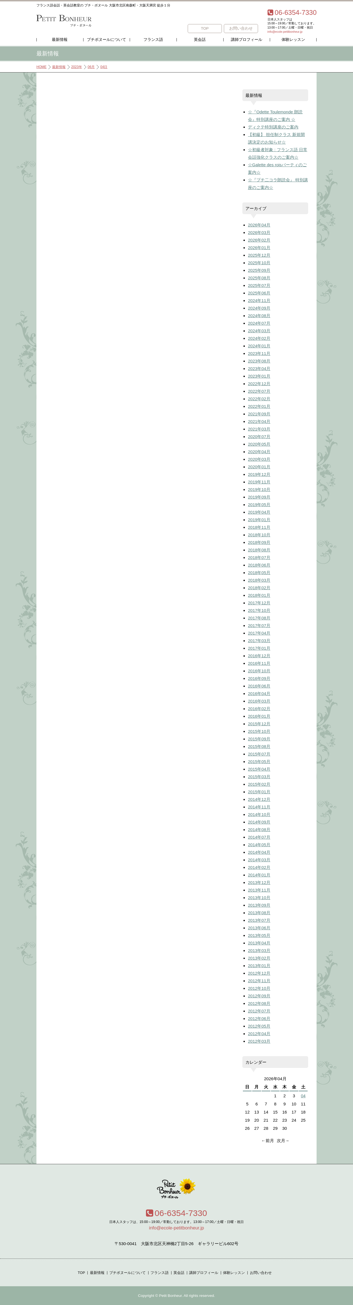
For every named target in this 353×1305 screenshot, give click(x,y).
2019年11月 (259, 482)
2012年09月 (259, 995)
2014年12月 (259, 799)
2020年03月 (259, 459)
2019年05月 (259, 504)
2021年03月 (259, 429)
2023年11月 (259, 353)
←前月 (267, 1140)
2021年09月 (259, 413)
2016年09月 (259, 678)
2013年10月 (259, 897)
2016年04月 (259, 693)
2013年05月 (259, 935)
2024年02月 (259, 338)
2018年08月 (259, 550)
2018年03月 (259, 580)
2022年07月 (259, 391)
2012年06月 (259, 1018)
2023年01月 (259, 376)
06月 (91, 67)
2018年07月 (259, 557)
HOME (41, 67)
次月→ (283, 1140)
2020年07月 (259, 436)
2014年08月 (259, 829)
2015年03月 (259, 776)
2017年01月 (259, 648)
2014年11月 (259, 806)
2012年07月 (259, 1011)
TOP (205, 28)
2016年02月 (259, 708)
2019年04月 (259, 512)
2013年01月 (259, 965)
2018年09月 (259, 542)
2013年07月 (259, 920)
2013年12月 (259, 882)
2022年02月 (259, 398)
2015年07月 (259, 754)
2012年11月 (259, 980)
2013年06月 (259, 927)
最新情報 (60, 39)
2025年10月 (259, 262)
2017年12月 (259, 602)
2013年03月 (259, 950)
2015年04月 (259, 769)
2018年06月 (259, 565)
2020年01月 (259, 466)
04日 (103, 67)
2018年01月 (259, 595)
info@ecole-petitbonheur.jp (285, 31)
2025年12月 (259, 255)
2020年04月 (259, 451)
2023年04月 (259, 368)
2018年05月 (259, 572)
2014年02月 (259, 867)
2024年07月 (259, 323)
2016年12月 (259, 655)
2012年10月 (259, 988)
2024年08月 (259, 315)
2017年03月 (259, 640)
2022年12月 (259, 383)
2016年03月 (259, 701)
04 (303, 1095)
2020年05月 (259, 444)
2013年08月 (259, 912)
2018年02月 (259, 587)
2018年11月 (259, 527)
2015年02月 (259, 784)
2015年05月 (259, 761)
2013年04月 (259, 943)
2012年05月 (259, 1026)
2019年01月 (259, 519)
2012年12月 (259, 973)
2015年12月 (259, 723)
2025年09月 (259, 270)
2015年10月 (259, 731)
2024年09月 (259, 308)
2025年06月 (259, 293)
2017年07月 (259, 625)
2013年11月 (259, 890)
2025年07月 (259, 285)
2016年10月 (259, 670)
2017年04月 (259, 633)
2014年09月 (259, 822)
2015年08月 (259, 746)
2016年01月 (259, 716)
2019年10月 (259, 489)
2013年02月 (259, 958)
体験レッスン (293, 39)
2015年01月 (259, 791)
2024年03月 (259, 330)
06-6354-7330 (176, 1213)
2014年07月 (259, 837)
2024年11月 (259, 300)
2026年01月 (259, 247)
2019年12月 (259, 474)
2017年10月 (259, 610)
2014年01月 (259, 875)
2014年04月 (259, 852)
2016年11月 (259, 663)
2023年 (76, 67)
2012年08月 (259, 1003)
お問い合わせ (241, 28)
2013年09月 (259, 905)
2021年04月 (259, 421)
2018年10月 (259, 534)
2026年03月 (259, 232)
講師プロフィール (246, 39)
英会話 (200, 39)
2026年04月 (259, 225)
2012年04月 (259, 1033)
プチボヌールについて (106, 39)
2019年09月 (259, 497)
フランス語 (153, 39)
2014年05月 (259, 844)
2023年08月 (259, 361)
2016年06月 (259, 686)
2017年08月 (259, 618)
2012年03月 (259, 1041)
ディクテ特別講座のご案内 (273, 127)
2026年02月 (259, 240)
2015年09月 (259, 738)
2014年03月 (259, 859)
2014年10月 (259, 814)
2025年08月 (259, 277)
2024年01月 (259, 345)
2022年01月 (259, 406)
